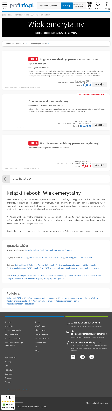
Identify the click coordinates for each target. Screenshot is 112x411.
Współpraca (40, 326)
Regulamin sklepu (12, 334)
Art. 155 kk (52, 258)
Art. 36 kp (60, 258)
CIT (38, 275)
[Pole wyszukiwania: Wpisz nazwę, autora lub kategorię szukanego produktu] (48, 5)
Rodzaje (36, 250)
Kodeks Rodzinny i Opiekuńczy (62, 268)
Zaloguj (107, 6)
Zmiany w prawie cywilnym (54, 278)
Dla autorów (40, 330)
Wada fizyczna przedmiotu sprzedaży (39, 298)
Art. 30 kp (69, 258)
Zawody (28, 250)
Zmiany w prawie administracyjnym (28, 278)
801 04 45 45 (94, 323)
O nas (37, 322)
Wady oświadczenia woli (43, 301)
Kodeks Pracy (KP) (41, 268)
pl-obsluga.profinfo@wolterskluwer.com (89, 332)
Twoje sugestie (41, 334)
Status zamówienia (13, 330)
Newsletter (9, 326)
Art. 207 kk (88, 258)
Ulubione (98, 6)
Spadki (67, 275)
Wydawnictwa (51, 250)
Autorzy (61, 250)
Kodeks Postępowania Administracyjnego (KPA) (69, 265)
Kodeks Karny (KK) (22, 265)
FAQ (36, 347)
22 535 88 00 (77, 323)
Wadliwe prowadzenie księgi (18, 301)
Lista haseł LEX (16, 179)
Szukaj (66, 5)
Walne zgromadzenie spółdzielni (20, 304)
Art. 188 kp (33, 258)
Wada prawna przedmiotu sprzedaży (73, 298)
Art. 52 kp (43, 258)
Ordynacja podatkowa (23, 275)
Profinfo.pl (18, 15)
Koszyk (89, 6)
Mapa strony (40, 342)
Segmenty (69, 250)
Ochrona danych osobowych (51, 275)
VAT (34, 275)
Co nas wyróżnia (42, 338)
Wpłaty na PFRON (14, 298)
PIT (12, 275)
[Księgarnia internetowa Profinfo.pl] (22, 5)
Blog (37, 350)
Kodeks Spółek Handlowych (87, 268)
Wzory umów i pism (78, 275)
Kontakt (8, 322)
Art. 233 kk (78, 258)
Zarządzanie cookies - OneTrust (18, 390)
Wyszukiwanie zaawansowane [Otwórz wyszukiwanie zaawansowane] (79, 6)
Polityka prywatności (13, 338)
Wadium (94, 298)
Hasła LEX (30, 15)
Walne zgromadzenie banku (67, 301)
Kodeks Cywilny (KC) (39, 265)
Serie (42, 250)
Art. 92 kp (24, 258)
